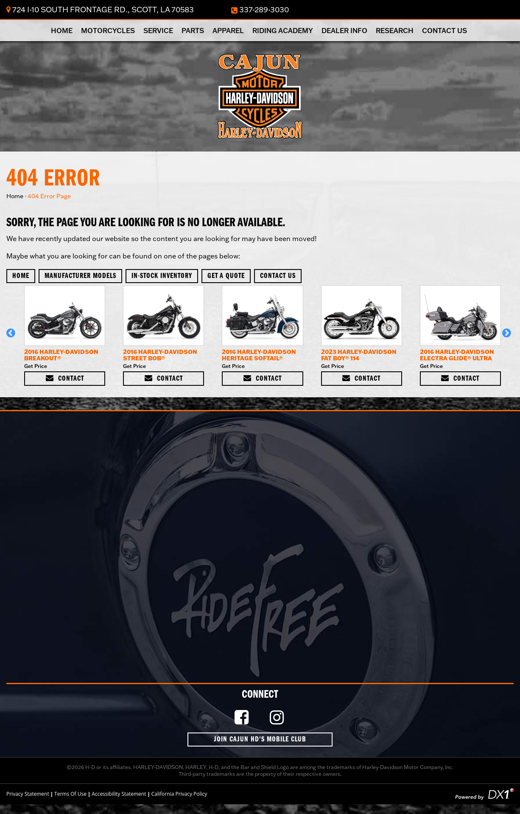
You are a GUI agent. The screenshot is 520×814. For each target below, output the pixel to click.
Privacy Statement (27, 793)
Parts (193, 30)
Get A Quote (226, 276)
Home (62, 30)
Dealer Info (344, 30)
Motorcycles (108, 30)
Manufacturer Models (80, 276)
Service (158, 30)
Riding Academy (282, 30)
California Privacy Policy (179, 793)
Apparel (228, 30)
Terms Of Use (70, 793)
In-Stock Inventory (161, 276)
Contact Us (444, 30)
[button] (12, 337)
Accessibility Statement (119, 793)
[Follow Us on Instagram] (278, 718)
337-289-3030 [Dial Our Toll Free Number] (260, 10)
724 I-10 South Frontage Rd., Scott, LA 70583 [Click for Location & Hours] (100, 9)
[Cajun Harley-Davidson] (260, 95)
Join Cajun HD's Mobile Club (260, 739)
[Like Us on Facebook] (243, 718)
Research (395, 30)
